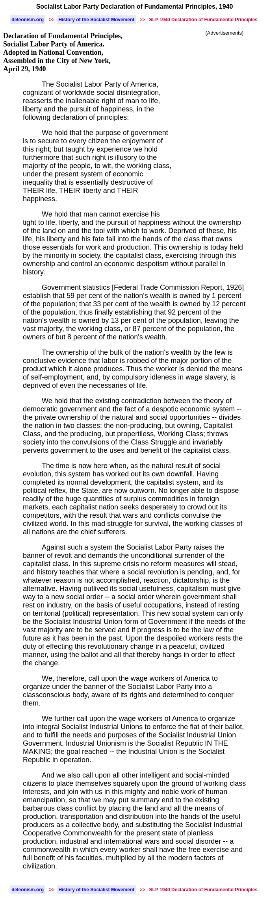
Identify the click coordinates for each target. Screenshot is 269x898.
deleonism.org (27, 19)
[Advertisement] (224, 80)
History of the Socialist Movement (97, 19)
